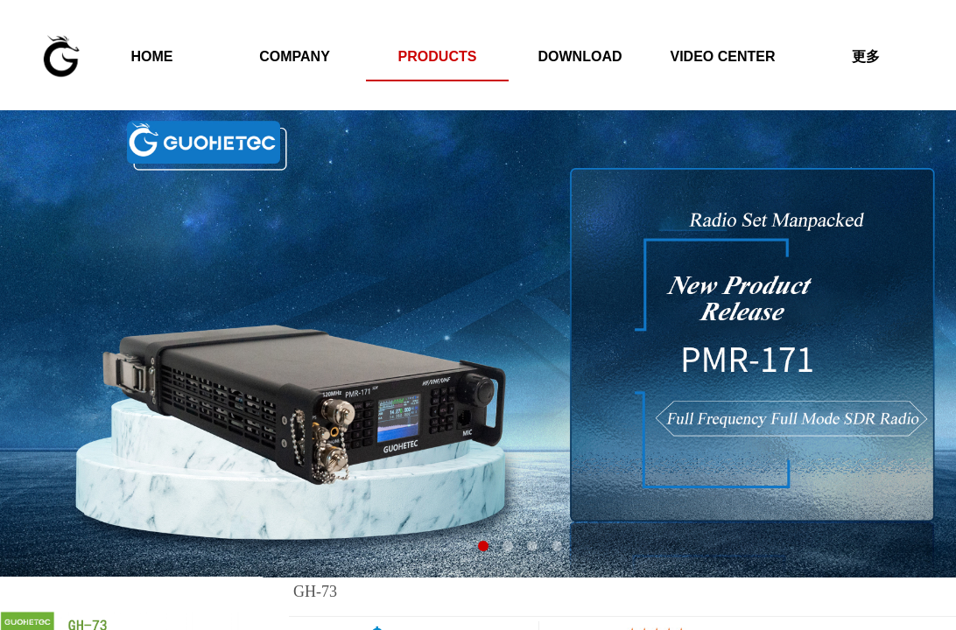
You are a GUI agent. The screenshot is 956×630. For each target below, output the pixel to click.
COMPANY (294, 56)
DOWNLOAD (580, 56)
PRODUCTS (437, 56)
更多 (866, 56)
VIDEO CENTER (722, 56)
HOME (152, 56)
